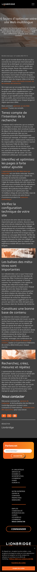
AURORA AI (16, 483)
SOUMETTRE (17, 456)
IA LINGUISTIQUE (18, 470)
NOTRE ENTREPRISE (18, 491)
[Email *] (18, 451)
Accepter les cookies (19, 568)
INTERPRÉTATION (17, 476)
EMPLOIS (15, 509)
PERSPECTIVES (16, 498)
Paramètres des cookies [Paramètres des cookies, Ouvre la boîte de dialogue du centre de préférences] (18, 563)
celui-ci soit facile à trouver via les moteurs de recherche (18, 82)
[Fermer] (34, 548)
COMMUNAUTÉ (17, 511)
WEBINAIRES (16, 500)
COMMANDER (18, 529)
